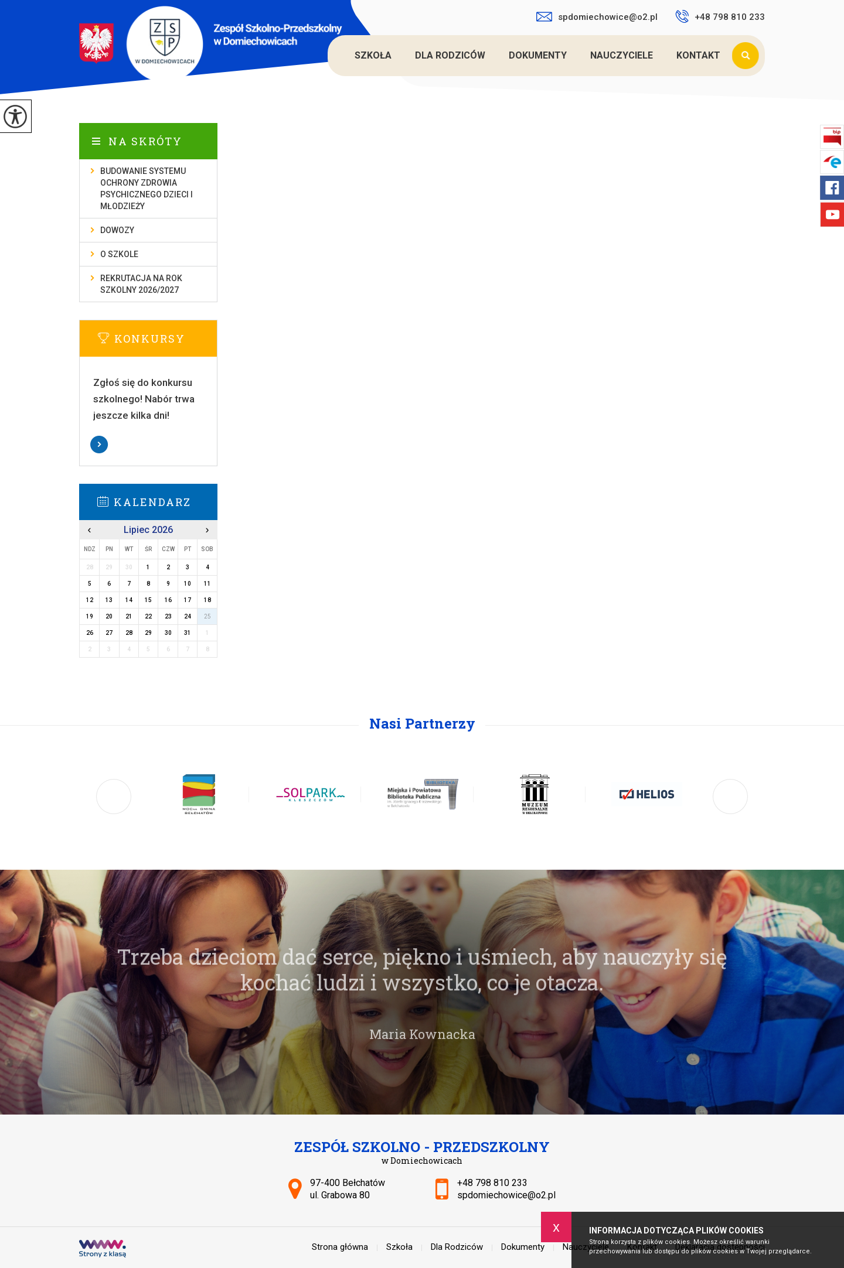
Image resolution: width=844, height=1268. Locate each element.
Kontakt (698, 55)
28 (128, 633)
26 (89, 633)
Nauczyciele (621, 55)
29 (148, 633)
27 (109, 633)
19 (89, 616)
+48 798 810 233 (720, 16)
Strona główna (329, 55)
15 (148, 600)
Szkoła (373, 55)
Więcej (148, 444)
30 (168, 633)
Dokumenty (538, 55)
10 (187, 583)
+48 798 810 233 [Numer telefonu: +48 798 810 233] (492, 1182)
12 (89, 600)
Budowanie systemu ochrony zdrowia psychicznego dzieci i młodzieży (146, 188)
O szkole (119, 254)
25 (207, 616)
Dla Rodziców (450, 55)
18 (207, 600)
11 (207, 583)
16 (168, 600)
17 (187, 600)
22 (148, 616)
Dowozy (117, 230)
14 (128, 600)
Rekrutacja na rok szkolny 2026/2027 (141, 284)
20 (109, 616)
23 (168, 616)
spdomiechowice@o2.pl (597, 17)
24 (187, 616)
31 (187, 633)
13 (109, 600)
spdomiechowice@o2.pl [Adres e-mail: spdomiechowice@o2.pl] (506, 1195)
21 (128, 616)
